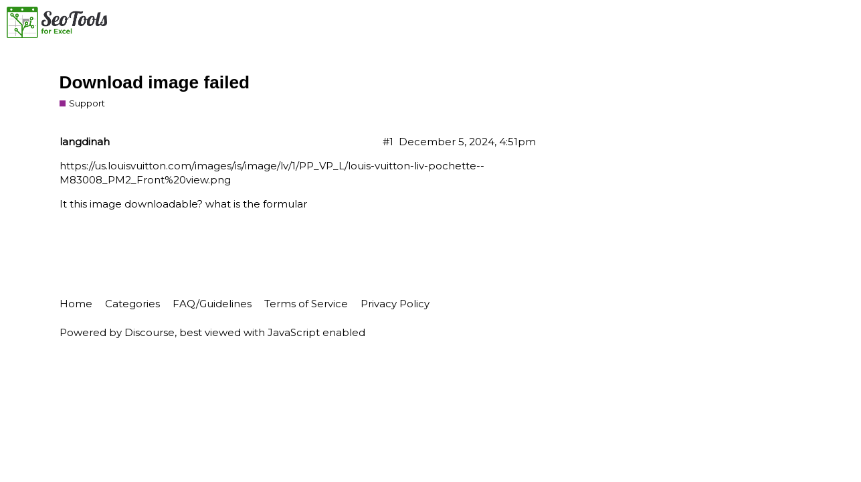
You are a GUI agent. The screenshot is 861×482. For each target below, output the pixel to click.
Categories (132, 303)
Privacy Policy (395, 303)
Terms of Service (306, 303)
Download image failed (155, 82)
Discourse (149, 332)
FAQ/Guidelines (212, 303)
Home (76, 303)
